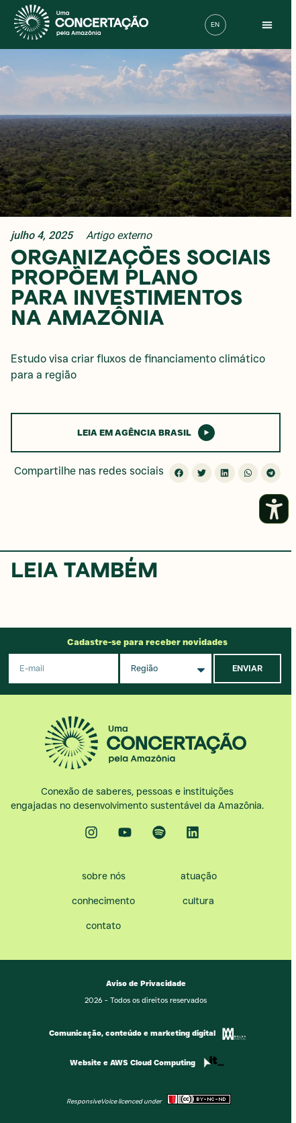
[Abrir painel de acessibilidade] (274, 509)
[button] (267, 25)
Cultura (198, 901)
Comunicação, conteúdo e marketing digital (132, 1033)
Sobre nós (104, 876)
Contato (103, 926)
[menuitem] (215, 25)
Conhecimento (103, 901)
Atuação (199, 876)
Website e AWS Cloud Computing (132, 1062)
